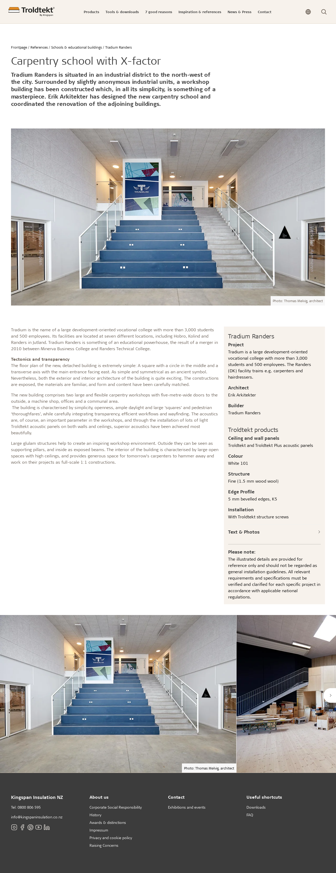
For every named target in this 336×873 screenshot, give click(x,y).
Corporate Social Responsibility (116, 807)
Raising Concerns (104, 845)
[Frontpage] (31, 11)
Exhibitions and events (187, 807)
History (95, 814)
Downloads (256, 807)
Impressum (99, 830)
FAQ (249, 814)
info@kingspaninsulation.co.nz (36, 816)
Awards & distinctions (108, 822)
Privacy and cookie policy (111, 837)
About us (99, 797)
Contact (176, 797)
